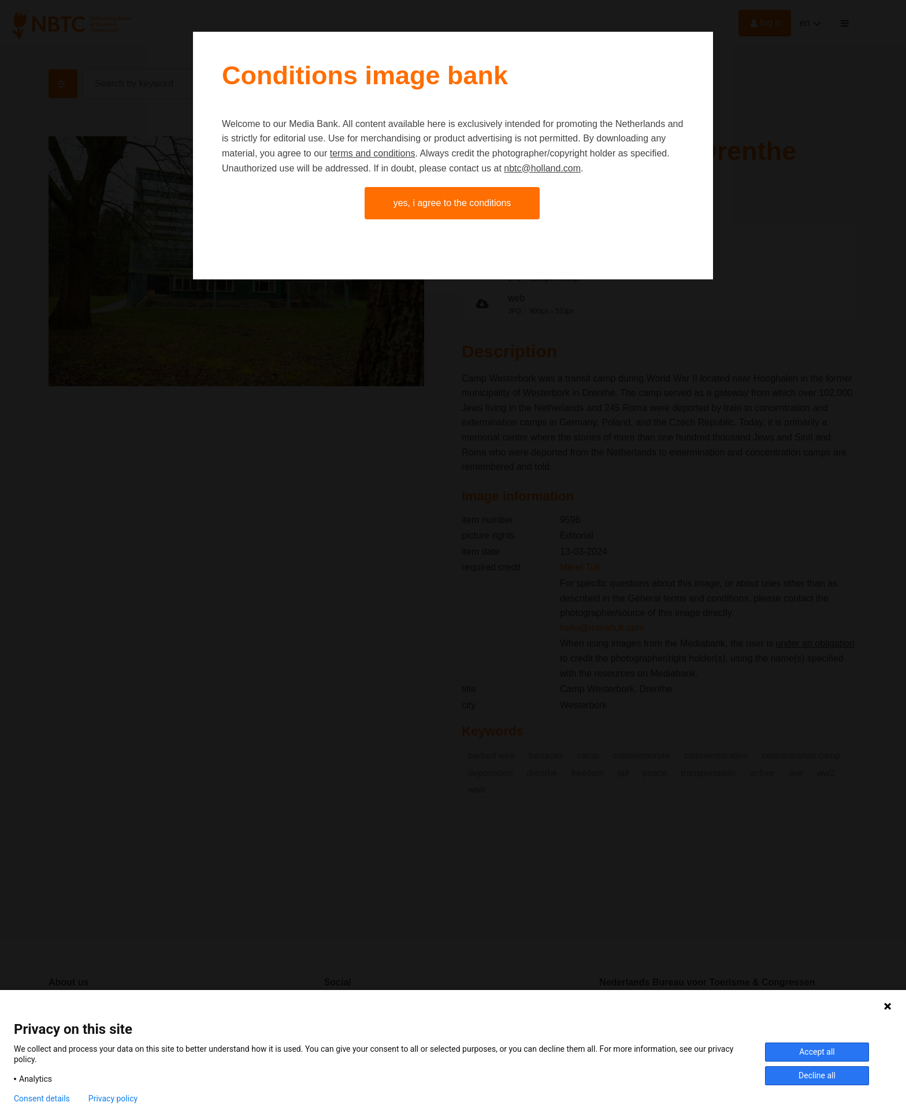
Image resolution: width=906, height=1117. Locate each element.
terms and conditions (372, 153)
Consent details (42, 1098)
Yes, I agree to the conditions (452, 203)
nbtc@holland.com (542, 168)
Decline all (817, 1075)
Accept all (817, 1051)
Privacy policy (113, 1098)
